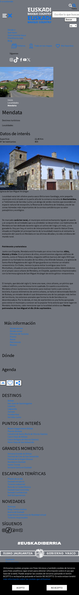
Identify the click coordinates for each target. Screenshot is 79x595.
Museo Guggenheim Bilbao (20, 428)
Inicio (10, 100)
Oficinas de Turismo (19, 333)
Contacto (10, 559)
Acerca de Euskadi (16, 512)
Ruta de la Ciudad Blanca (19, 487)
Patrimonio (15, 342)
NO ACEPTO (57, 587)
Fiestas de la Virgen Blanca (20, 459)
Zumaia (11, 411)
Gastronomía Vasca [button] (17, 35)
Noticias (12, 506)
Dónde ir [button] (12, 29)
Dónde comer (16, 331)
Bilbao (11, 400)
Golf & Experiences (16, 495)
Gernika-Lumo (14, 417)
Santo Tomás (14, 464)
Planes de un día (15, 478)
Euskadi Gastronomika (18, 489)
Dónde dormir (16, 328)
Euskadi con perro (16, 481)
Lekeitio (11, 406)
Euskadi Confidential (17, 492)
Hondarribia (13, 414)
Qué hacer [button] (12, 32)
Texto (74, 8)
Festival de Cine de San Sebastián (23, 456)
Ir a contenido (6, 1)
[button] (7, 15)
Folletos (18, 45)
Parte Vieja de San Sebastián (21, 442)
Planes (13, 336)
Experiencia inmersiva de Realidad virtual (27, 514)
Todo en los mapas (40, 45)
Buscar (71, 19)
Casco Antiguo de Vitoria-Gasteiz (23, 439)
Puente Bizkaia (15, 431)
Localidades (13, 102)
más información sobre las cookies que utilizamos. (27, 579)
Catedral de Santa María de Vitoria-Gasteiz (28, 434)
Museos (13, 344)
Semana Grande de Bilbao (20, 453)
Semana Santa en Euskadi (20, 467)
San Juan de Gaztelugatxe (20, 403)
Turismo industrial (16, 484)
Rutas (12, 339)
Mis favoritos (64, 45)
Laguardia (12, 408)
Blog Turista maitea (17, 509)
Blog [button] (10, 40)
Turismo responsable (18, 517)
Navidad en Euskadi (17, 461)
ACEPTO (20, 587)
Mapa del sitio (12, 562)
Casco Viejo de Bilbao (17, 436)
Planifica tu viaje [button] (15, 38)
